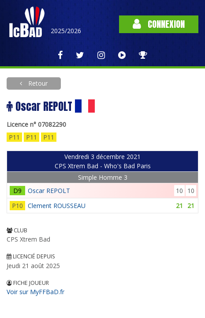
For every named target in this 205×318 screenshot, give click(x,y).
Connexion (159, 24)
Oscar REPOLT (49, 190)
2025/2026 (66, 30)
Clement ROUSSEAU (57, 205)
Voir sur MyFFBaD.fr (35, 292)
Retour (37, 83)
